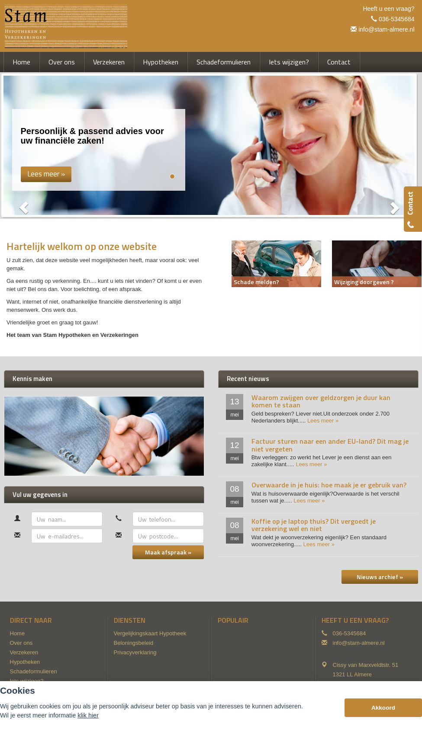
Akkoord (383, 707)
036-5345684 (397, 19)
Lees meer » (322, 420)
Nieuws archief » (380, 576)
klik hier (88, 715)
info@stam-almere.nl (386, 29)
